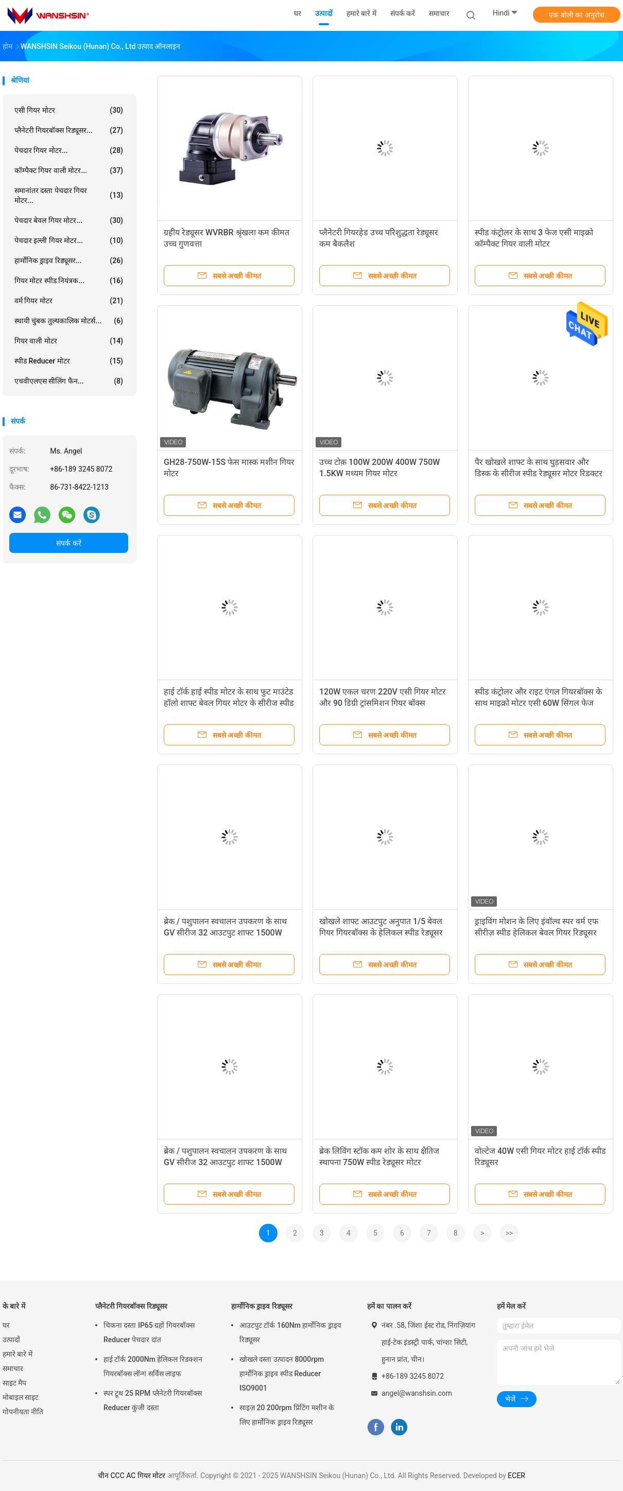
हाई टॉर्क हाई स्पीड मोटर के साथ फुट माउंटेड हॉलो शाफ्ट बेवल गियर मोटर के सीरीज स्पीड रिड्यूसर (229, 703)
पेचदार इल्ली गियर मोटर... (68, 240)
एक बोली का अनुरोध (576, 15)
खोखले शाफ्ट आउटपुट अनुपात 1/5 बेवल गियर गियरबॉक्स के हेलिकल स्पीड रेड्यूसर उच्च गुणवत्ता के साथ (381, 932)
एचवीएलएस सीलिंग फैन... (68, 381)
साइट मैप (14, 1383)
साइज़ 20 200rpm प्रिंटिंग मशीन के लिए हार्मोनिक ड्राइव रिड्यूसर (286, 1414)
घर (6, 1325)
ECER (516, 1475)
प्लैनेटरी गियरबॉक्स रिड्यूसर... (68, 130)
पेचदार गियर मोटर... (68, 150)
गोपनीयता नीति (23, 1412)
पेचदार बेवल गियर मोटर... (68, 220)
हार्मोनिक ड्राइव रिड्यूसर (261, 1306)
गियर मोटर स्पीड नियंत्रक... (68, 280)
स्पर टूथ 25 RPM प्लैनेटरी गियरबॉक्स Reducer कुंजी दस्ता (152, 1400)
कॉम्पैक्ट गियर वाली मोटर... (68, 170)
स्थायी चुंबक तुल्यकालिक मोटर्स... (68, 321)
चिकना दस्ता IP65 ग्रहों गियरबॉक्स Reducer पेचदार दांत (149, 1332)
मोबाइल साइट (21, 1397)
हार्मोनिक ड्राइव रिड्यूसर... (68, 260)
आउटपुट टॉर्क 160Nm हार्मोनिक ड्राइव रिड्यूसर (290, 1332)
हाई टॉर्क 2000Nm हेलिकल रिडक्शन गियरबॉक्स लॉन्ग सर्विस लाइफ (152, 1366)
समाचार (13, 1368)
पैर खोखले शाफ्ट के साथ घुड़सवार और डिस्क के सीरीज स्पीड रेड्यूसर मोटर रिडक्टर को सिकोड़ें (538, 473)
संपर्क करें (68, 543)
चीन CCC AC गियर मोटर (131, 1475)
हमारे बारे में (17, 1354)
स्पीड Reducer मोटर (68, 361)
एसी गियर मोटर (68, 110)
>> (509, 1233)
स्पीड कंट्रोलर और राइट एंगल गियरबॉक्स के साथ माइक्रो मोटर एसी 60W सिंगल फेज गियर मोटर (538, 703)
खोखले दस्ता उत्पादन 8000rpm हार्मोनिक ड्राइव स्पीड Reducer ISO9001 (281, 1373)
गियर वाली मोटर (68, 341)
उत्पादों (11, 1340)
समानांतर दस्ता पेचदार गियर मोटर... (68, 195)
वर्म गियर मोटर (68, 301)
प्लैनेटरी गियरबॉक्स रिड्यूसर (131, 1306)
